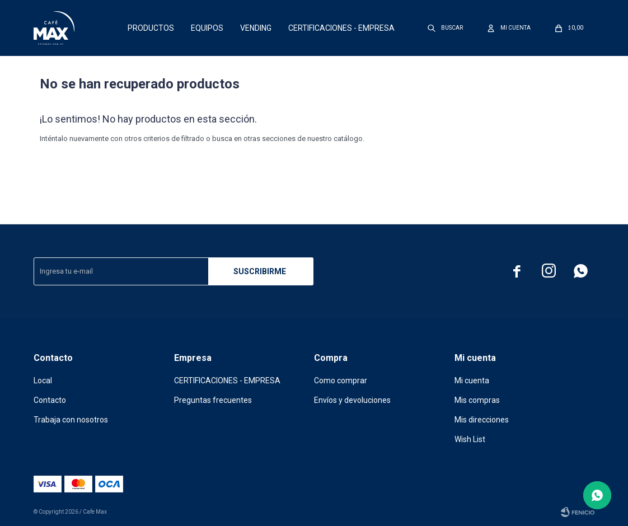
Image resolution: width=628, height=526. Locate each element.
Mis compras (477, 400)
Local (43, 380)
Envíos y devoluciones (352, 400)
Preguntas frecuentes (213, 400)
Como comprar (340, 380)
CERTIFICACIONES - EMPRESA (341, 28)
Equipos (207, 28)
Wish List (469, 439)
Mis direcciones (481, 419)
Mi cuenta (471, 380)
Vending (255, 28)
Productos (151, 28)
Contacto (50, 400)
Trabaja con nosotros (71, 419)
